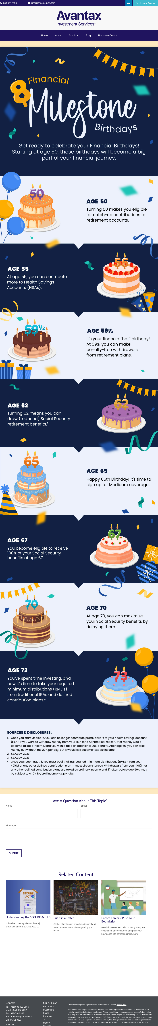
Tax (45, 1019)
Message (11, 825)
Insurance (48, 1016)
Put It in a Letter (64, 918)
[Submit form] (14, 853)
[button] (44, 35)
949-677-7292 (20, 1010)
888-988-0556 (8, 3)
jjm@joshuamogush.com (41, 3)
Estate (46, 1013)
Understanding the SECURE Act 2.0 (28, 917)
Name (9, 805)
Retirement (48, 1006)
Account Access (145, 3)
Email (84, 805)
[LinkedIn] (128, 3)
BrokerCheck (122, 1005)
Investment (48, 1010)
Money (46, 1023)
